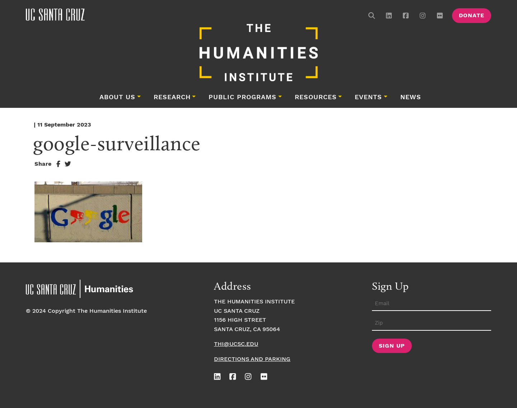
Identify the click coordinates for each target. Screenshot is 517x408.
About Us (117, 97)
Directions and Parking (252, 359)
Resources (316, 97)
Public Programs (242, 97)
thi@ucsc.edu (236, 344)
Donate (471, 15)
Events (368, 97)
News (410, 97)
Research (172, 97)
